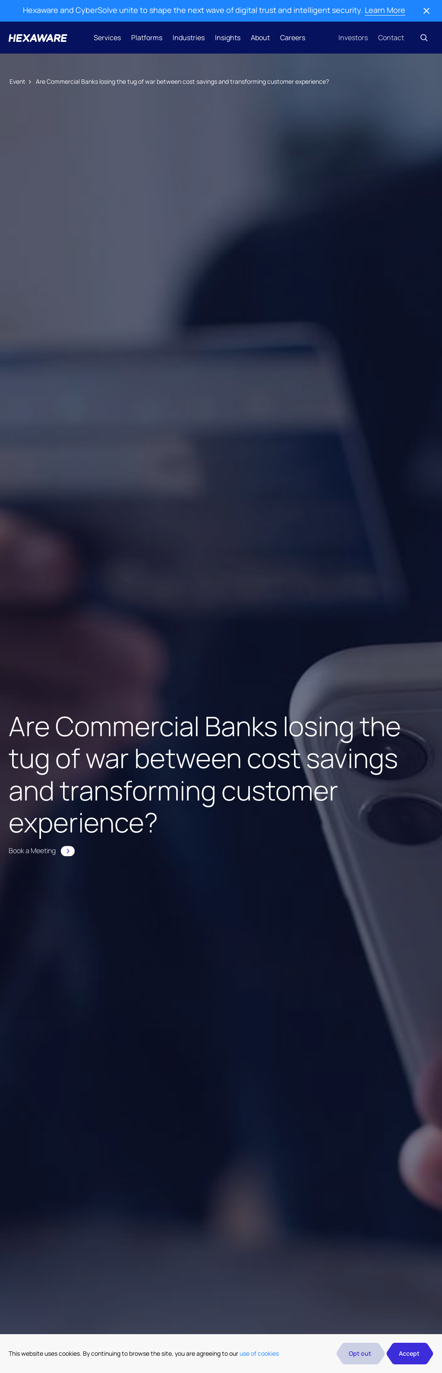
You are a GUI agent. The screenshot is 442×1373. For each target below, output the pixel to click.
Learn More (385, 10)
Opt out (360, 1353)
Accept (409, 1353)
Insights (227, 37)
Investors (353, 37)
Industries (189, 37)
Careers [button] (292, 37)
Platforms (146, 37)
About (260, 37)
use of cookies (259, 1353)
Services (107, 37)
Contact (391, 37)
